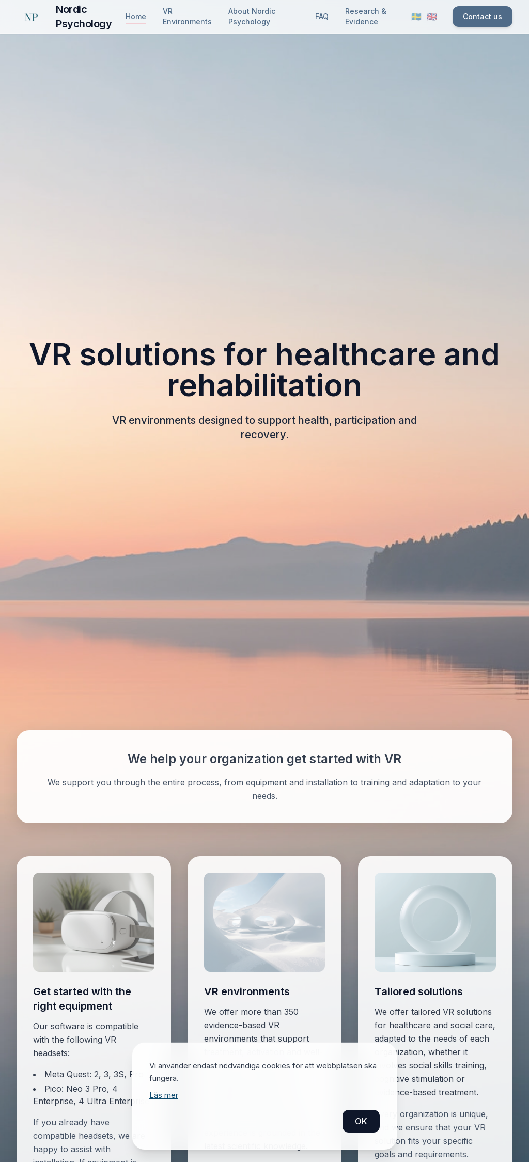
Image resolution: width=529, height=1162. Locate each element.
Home (136, 17)
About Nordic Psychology (251, 16)
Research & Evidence (365, 16)
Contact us (482, 16)
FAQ (322, 16)
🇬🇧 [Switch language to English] (432, 16)
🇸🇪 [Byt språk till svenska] (416, 16)
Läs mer (163, 1095)
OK (361, 1121)
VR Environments (187, 16)
